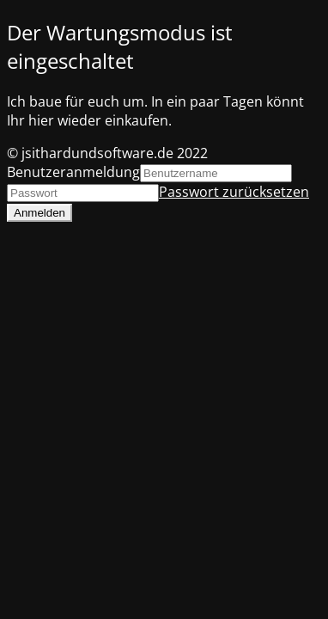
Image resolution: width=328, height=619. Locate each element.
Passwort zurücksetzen (234, 191)
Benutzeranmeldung (73, 171)
